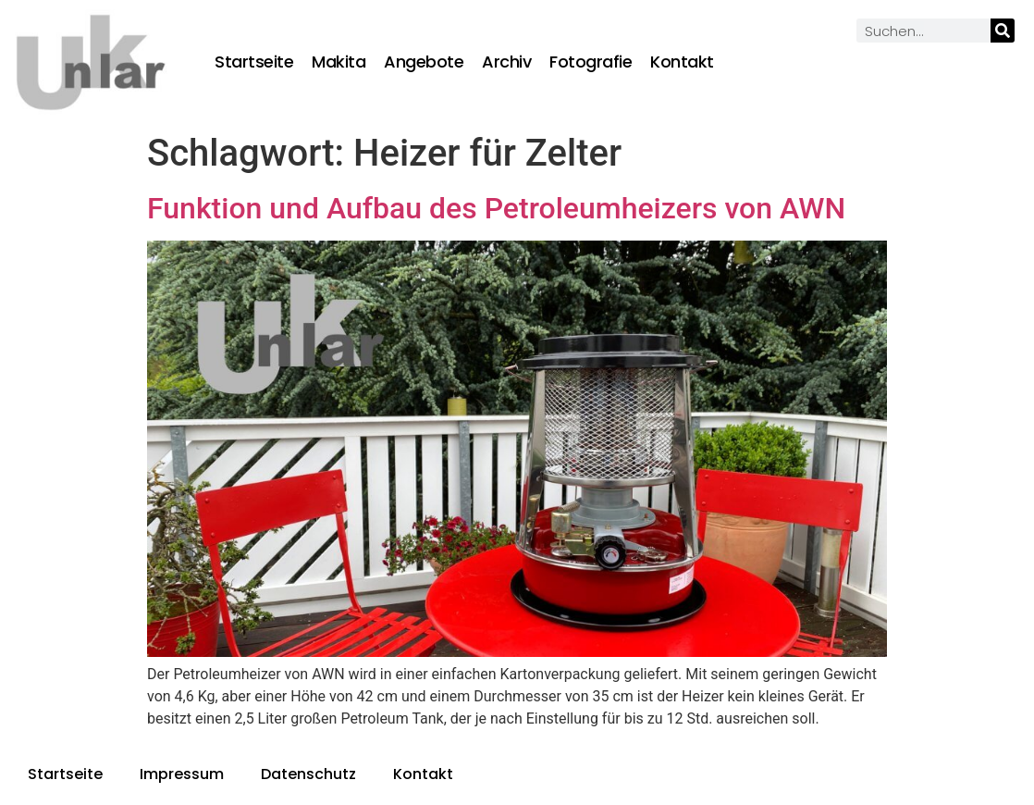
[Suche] (1003, 31)
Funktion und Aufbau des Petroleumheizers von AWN (496, 208)
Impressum (182, 774)
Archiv (506, 62)
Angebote (423, 62)
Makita (338, 62)
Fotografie (590, 62)
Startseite (254, 62)
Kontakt (682, 62)
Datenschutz (308, 774)
